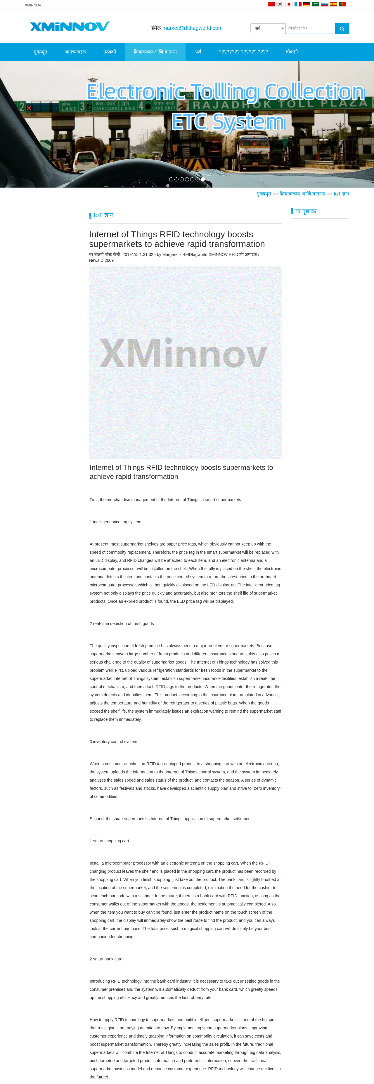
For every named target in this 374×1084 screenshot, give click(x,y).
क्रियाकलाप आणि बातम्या (155, 51)
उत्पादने (109, 51)
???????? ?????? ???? (243, 51)
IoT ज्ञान (341, 194)
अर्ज (197, 51)
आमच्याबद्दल (75, 51)
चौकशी (292, 51)
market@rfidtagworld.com (192, 28)
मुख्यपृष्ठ (40, 51)
